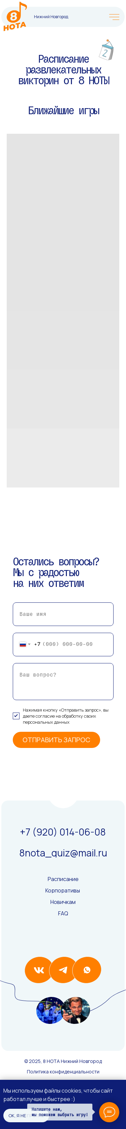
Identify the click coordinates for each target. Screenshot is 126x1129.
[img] (15, 16)
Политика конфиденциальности (63, 1071)
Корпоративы (62, 890)
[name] (63, 614)
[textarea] (63, 681)
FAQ (63, 913)
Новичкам (63, 902)
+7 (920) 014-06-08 (63, 831)
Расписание (63, 879)
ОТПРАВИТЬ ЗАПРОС (56, 739)
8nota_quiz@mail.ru (63, 852)
